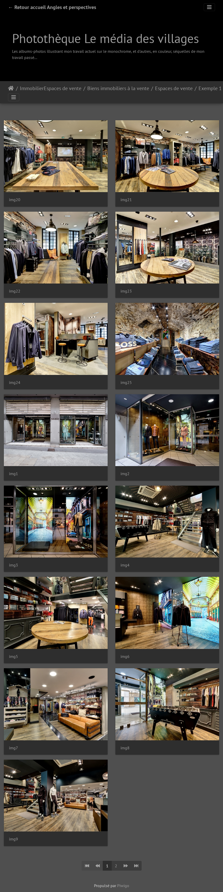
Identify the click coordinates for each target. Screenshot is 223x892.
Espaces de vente (174, 88)
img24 (14, 382)
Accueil (11, 88)
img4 (125, 565)
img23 (126, 291)
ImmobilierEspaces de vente (50, 88)
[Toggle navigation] (209, 7)
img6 (125, 656)
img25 (126, 382)
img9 (13, 839)
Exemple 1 (210, 88)
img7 (13, 747)
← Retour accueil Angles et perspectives (52, 7)
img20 (14, 199)
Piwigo (123, 885)
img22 (14, 291)
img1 (13, 473)
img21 (126, 199)
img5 (13, 656)
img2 (125, 473)
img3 (13, 565)
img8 (125, 747)
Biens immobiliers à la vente (118, 88)
